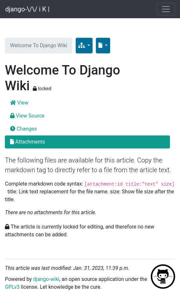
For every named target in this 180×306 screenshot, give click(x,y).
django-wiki (46, 279)
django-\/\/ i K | (27, 9)
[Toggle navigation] (166, 9)
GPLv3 (12, 287)
